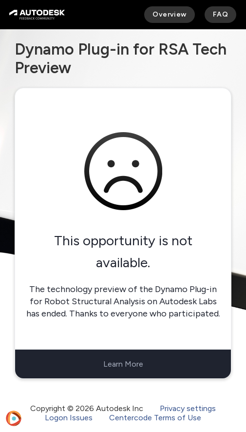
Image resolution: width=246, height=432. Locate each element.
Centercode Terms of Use (155, 417)
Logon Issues (69, 417)
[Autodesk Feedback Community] (37, 14)
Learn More (123, 364)
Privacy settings (188, 408)
